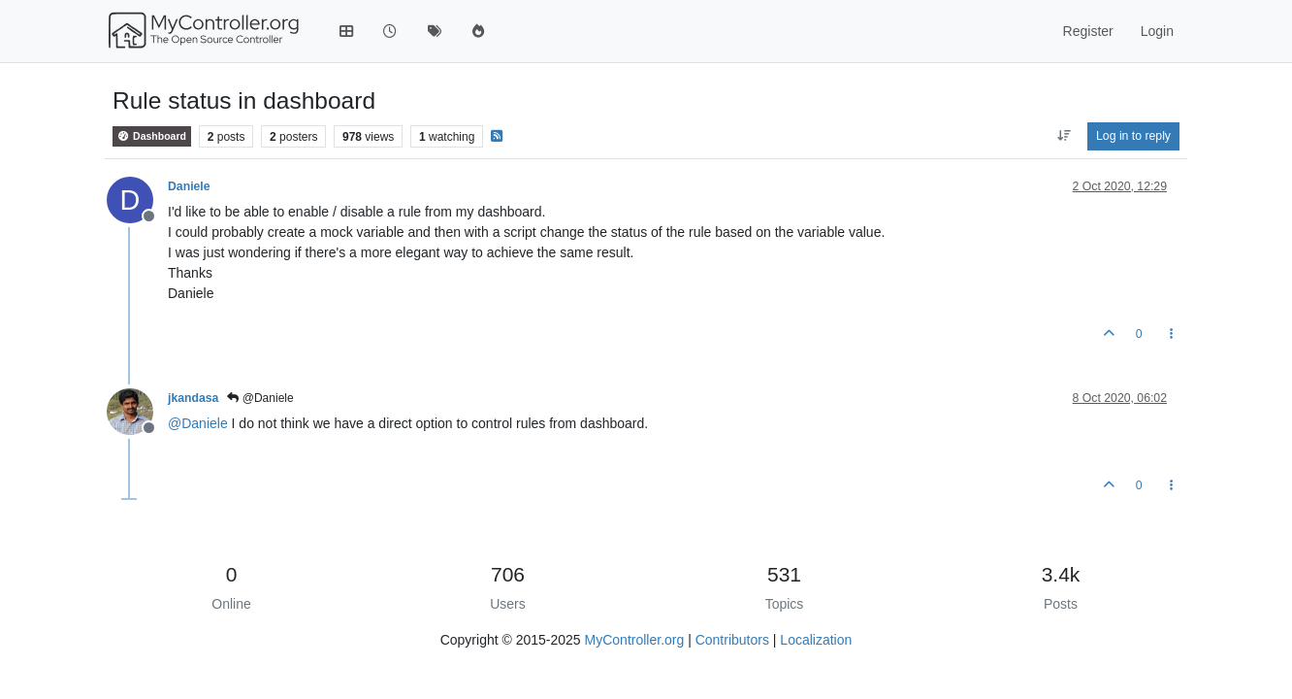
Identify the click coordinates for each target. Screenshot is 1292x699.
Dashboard (151, 136)
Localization (816, 640)
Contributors (732, 640)
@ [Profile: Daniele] (198, 423)
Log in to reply (1133, 136)
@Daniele (260, 398)
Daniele (189, 186)
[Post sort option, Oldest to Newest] (1064, 136)
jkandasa (193, 398)
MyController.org (635, 640)
